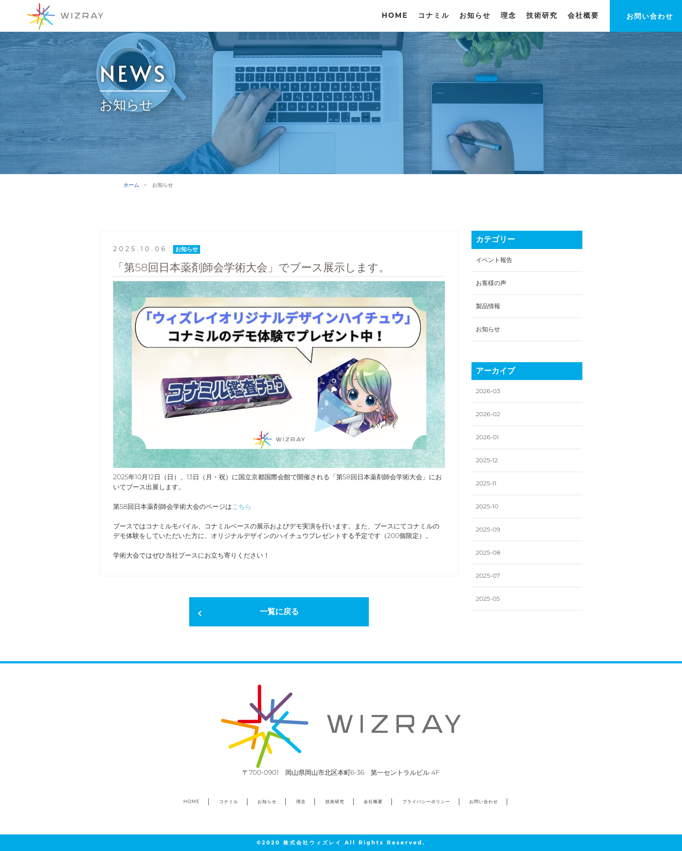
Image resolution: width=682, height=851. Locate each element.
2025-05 (488, 598)
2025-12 (487, 460)
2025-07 (488, 575)
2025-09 (488, 529)
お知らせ (488, 329)
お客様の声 (491, 283)
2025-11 (486, 483)
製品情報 (488, 306)
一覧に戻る (279, 611)
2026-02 (488, 414)
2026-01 (487, 437)
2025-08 (488, 552)
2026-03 (488, 391)
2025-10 (487, 506)
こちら (241, 506)
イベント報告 (494, 260)
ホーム (131, 185)
